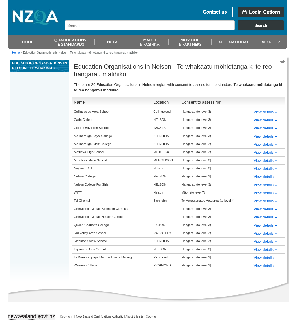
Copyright (152, 316)
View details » (265, 112)
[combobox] (177, 28)
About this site (135, 316)
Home (16, 52)
